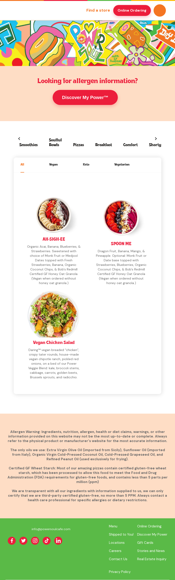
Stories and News (151, 551)
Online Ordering (132, 10)
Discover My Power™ (85, 97)
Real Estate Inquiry (151, 559)
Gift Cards (145, 542)
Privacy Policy (120, 572)
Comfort (130, 145)
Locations (117, 542)
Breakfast (103, 145)
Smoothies (28, 145)
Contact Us (118, 559)
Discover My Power (152, 534)
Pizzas (78, 145)
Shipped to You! (121, 534)
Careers (115, 551)
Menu (113, 526)
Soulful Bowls (55, 142)
